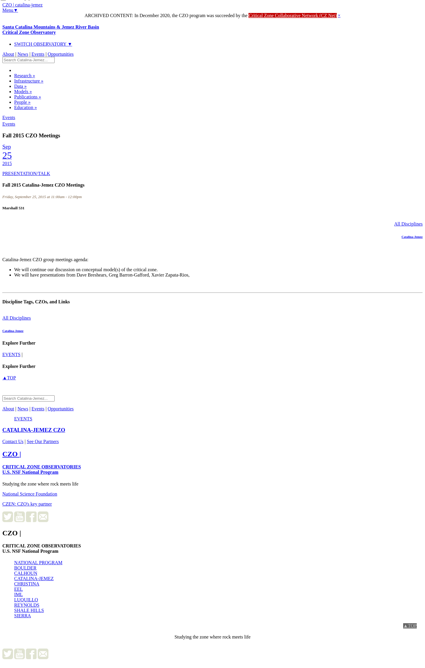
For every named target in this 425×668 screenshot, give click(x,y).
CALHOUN (25, 573)
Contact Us (13, 441)
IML (18, 594)
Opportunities (61, 54)
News (22, 54)
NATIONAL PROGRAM (38, 562)
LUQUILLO (26, 599)
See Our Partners (43, 441)
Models (23, 91)
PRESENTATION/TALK (26, 173)
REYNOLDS (26, 605)
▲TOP (9, 377)
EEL (18, 589)
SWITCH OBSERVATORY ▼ (43, 44)
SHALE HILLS (29, 610)
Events (38, 54)
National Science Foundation (29, 493)
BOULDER (25, 567)
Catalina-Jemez (412, 236)
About (8, 54)
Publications (27, 96)
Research (24, 75)
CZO (33, 430)
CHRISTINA (26, 583)
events (11, 354)
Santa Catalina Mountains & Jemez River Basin (50, 29)
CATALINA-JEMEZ (34, 578)
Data (20, 86)
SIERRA (22, 615)
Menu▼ (10, 10)
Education (25, 107)
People (22, 102)
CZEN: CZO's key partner (27, 503)
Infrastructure (28, 80)
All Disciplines (408, 223)
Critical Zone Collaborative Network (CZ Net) (292, 15)
